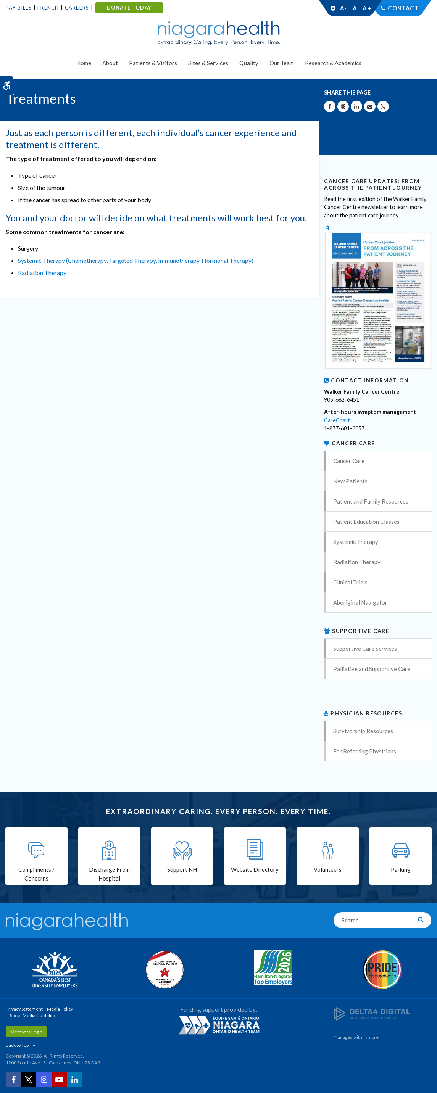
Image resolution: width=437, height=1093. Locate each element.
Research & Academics (333, 63)
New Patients (350, 481)
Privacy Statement (24, 1009)
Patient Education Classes (366, 521)
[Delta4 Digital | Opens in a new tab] (372, 1013)
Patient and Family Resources (370, 501)
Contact (403, 8)
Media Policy (60, 1009)
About (110, 63)
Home (83, 63)
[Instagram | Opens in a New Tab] (44, 1079)
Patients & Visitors (153, 63)
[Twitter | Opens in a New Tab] (28, 1079)
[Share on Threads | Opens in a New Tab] (343, 106)
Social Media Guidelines (34, 1015)
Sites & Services (208, 63)
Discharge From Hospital (109, 874)
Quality (248, 63)
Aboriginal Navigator (360, 602)
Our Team (281, 63)
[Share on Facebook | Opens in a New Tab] (329, 106)
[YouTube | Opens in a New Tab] (59, 1079)
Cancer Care (348, 460)
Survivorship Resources (363, 731)
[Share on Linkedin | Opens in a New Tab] (356, 106)
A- (343, 8)
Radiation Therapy (42, 272)
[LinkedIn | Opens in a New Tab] (74, 1079)
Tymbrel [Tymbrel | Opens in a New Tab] (371, 1037)
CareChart (337, 420)
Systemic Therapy (355, 541)
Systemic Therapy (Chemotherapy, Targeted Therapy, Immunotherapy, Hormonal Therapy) (135, 260)
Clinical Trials (350, 582)
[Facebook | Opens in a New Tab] (13, 1079)
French (48, 8)
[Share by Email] (370, 106)
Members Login (26, 1032)
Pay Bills (19, 8)
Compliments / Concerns (36, 874)
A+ (366, 8)
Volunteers (328, 870)
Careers (77, 8)
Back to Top (17, 1045)
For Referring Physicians (364, 751)
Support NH (182, 870)
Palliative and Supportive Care (371, 668)
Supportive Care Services (365, 648)
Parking (401, 870)
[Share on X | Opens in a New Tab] (383, 106)
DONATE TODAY (129, 8)
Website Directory (255, 870)
